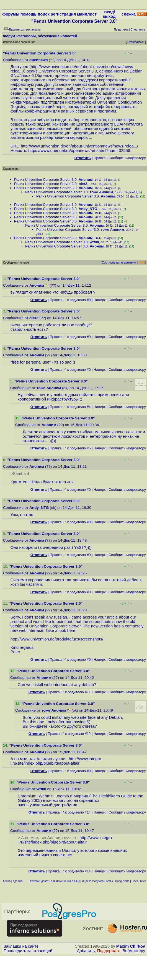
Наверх (100, 300)
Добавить (86, 951)
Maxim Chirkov (130, 946)
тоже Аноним (101, 192)
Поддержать (108, 951)
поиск (43, 14)
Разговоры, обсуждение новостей (46, 36)
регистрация (63, 14)
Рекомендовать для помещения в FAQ (55, 881)
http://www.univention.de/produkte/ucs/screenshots (56, 639)
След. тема (139, 881)
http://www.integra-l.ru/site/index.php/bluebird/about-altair (57, 761)
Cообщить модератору (127, 158)
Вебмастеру (134, 951)
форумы (10, 14)
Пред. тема (122, 881)
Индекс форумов (93, 881)
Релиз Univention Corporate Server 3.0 (45, 179)
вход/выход (108, 14)
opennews (38, 60)
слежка (129, 14)
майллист (87, 14)
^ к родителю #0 (78, 300)
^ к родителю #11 (77, 692)
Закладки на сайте (21, 946)
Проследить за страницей (28, 951)
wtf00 (94, 242)
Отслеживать (135, 42)
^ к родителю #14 (77, 812)
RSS (142, 262)
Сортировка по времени (119, 262)
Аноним (86, 179)
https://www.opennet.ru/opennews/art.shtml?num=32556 (79, 150)
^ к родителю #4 (78, 407)
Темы (109, 881)
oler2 (83, 184)
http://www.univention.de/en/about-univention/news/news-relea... (79, 146)
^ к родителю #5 (78, 448)
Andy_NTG (88, 209)
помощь (28, 14)
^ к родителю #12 (77, 734)
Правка (99, 158)
